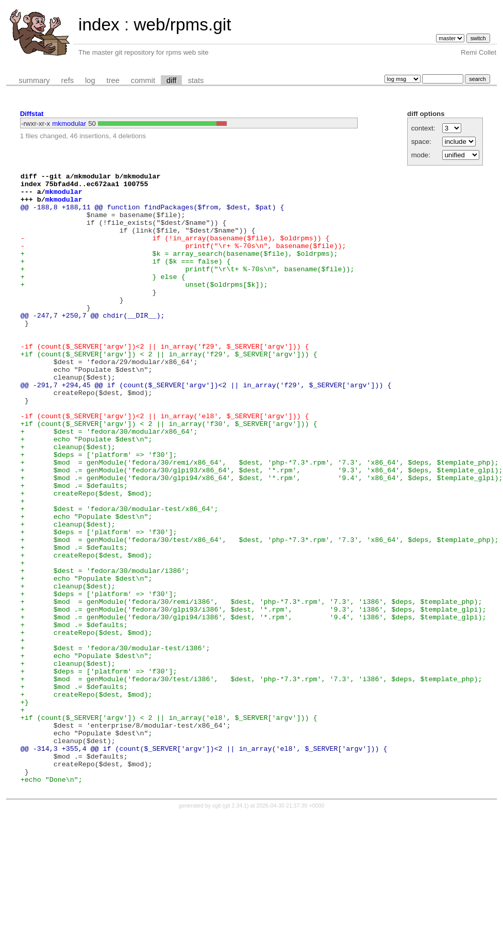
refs (67, 80)
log (90, 80)
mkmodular (69, 123)
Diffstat (32, 114)
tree (113, 80)
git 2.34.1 (235, 928)
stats (196, 80)
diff (171, 80)
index (99, 24)
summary (34, 80)
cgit (217, 928)
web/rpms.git (182, 24)
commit (143, 80)
